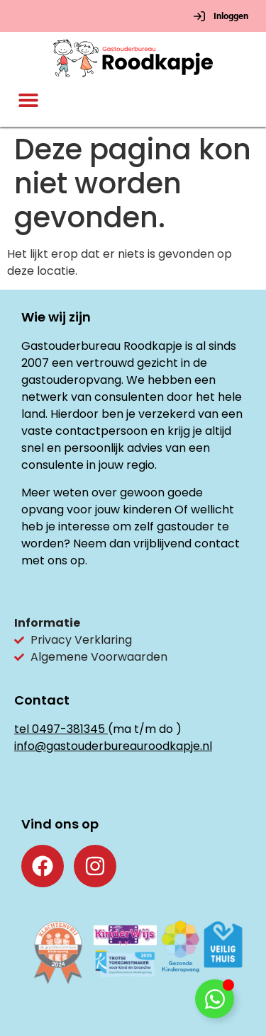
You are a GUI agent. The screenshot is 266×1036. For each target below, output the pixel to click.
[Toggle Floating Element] (214, 998)
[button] (29, 100)
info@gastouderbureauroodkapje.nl (113, 746)
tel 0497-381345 (59, 729)
